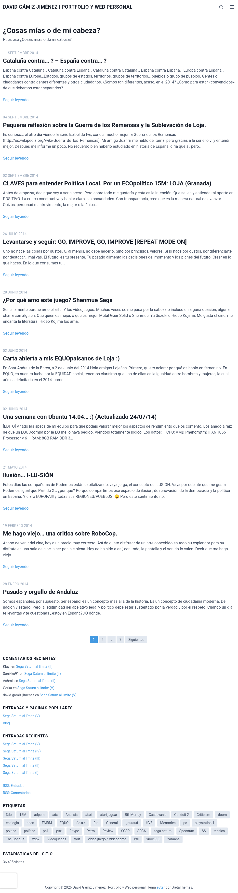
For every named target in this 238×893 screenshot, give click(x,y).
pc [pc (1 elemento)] (185, 823)
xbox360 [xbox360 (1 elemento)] (152, 839)
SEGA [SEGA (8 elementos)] (141, 831)
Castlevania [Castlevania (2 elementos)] (157, 815)
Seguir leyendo (15, 99)
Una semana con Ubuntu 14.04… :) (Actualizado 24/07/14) (80, 416)
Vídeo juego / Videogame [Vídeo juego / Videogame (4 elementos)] (107, 839)
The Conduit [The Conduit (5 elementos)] (15, 839)
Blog (6, 723)
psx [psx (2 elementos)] (59, 831)
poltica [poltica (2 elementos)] (11, 831)
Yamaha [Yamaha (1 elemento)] (173, 839)
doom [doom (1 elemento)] (222, 815)
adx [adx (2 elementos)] (55, 815)
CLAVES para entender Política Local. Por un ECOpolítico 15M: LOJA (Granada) (107, 183)
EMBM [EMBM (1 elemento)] (47, 823)
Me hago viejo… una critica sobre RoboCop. (60, 533)
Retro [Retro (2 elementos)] (91, 831)
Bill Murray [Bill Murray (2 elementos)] (133, 815)
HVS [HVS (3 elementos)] (149, 823)
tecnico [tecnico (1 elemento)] (219, 831)
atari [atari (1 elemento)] (88, 815)
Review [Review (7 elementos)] (108, 831)
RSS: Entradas (13, 786)
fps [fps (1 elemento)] (95, 823)
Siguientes (136, 640)
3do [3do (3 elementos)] (9, 815)
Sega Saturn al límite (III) (21, 758)
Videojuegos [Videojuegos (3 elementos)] (56, 839)
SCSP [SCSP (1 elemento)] (125, 831)
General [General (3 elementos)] (112, 823)
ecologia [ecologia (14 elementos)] (12, 823)
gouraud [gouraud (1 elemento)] (131, 823)
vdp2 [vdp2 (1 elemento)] (36, 839)
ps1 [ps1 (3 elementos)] (46, 831)
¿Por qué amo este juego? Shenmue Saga (58, 300)
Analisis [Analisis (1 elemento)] (72, 815)
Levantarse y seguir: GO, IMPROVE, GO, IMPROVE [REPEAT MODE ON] (95, 241)
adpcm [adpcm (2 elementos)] (39, 815)
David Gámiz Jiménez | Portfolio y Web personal (67, 7)
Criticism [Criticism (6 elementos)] (203, 815)
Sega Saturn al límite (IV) (22, 751)
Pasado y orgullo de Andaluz (40, 591)
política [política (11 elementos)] (29, 831)
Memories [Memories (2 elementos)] (168, 823)
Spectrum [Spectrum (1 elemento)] (186, 831)
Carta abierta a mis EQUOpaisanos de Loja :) (61, 358)
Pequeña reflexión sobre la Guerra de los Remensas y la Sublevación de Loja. (104, 125)
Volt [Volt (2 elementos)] (77, 839)
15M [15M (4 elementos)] (22, 815)
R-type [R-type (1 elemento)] (74, 831)
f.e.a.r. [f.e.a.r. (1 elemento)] (81, 823)
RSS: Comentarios (16, 793)
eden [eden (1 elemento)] (30, 823)
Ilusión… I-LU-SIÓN (28, 475)
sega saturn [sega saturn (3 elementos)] (163, 831)
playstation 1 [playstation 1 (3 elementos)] (204, 823)
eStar (161, 887)
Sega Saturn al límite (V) (35, 688)
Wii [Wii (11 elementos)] (136, 839)
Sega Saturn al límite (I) (21, 773)
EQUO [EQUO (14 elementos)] (64, 823)
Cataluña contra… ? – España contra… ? (54, 60)
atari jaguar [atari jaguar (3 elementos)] (108, 815)
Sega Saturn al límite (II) (34, 666)
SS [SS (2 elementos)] (204, 831)
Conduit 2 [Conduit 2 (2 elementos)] (181, 815)
